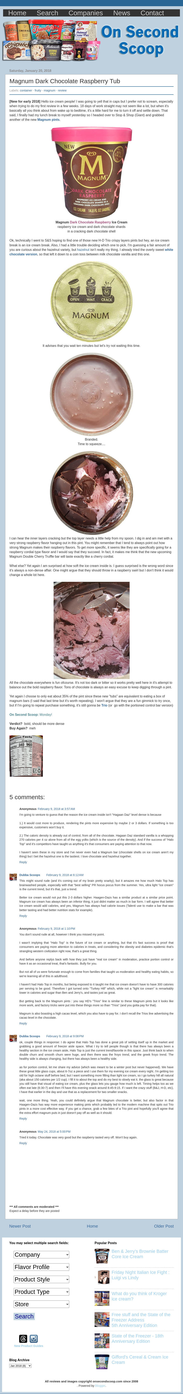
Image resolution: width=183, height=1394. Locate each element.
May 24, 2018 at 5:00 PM (54, 1131)
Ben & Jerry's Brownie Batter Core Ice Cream (140, 1254)
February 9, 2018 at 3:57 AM (56, 809)
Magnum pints (49, 119)
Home (17, 13)
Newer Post (20, 1226)
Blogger (100, 1385)
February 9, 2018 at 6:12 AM (64, 875)
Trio (104, 705)
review (62, 90)
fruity (38, 90)
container (26, 90)
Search (47, 13)
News (121, 13)
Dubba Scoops (29, 875)
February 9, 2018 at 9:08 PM (65, 1036)
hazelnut (83, 249)
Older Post (164, 1226)
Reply (23, 862)
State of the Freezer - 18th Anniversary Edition (138, 1338)
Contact (152, 13)
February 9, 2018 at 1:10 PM (56, 928)
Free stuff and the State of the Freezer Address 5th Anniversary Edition (141, 1320)
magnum (49, 90)
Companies (86, 13)
